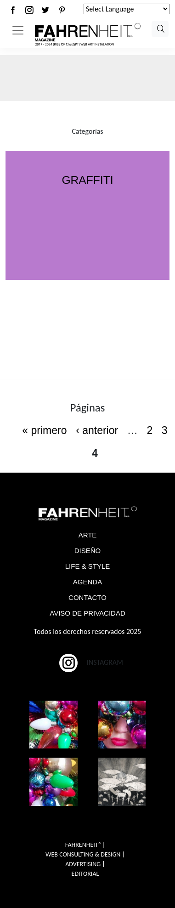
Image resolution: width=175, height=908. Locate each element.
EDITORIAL (85, 874)
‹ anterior (97, 430)
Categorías (87, 131)
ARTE (88, 535)
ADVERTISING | (85, 864)
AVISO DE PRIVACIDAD (87, 613)
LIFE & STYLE (87, 566)
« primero (44, 430)
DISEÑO (87, 550)
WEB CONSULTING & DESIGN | (85, 854)
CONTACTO (87, 597)
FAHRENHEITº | (85, 845)
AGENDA (87, 582)
